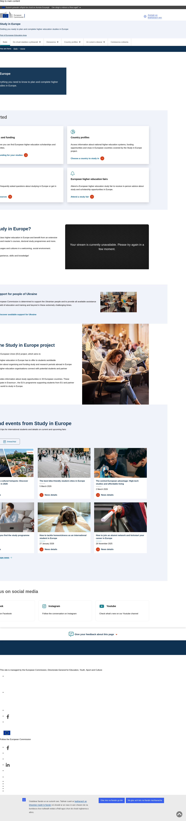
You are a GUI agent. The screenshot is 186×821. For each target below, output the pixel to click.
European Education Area (26, 661)
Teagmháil (9, 777)
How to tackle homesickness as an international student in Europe (63, 536)
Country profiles (80, 137)
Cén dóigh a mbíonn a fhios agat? (66, 7)
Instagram (54, 606)
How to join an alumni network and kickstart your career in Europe (120, 536)
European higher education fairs (89, 179)
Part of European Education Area (13, 35)
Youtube (111, 606)
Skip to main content (10, 1)
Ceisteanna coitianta (119, 42)
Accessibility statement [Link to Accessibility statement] (15, 676)
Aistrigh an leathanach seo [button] (155, 16)
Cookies (8, 786)
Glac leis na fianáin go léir (112, 800)
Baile (5, 42)
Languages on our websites (17, 784)
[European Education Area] (14, 14)
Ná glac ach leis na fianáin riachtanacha (145, 800)
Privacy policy (11, 788)
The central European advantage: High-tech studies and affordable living (117, 482)
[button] (145, 16)
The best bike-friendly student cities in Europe (62, 481)
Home (22, 49)
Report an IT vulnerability (16, 781)
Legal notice (10, 791)
